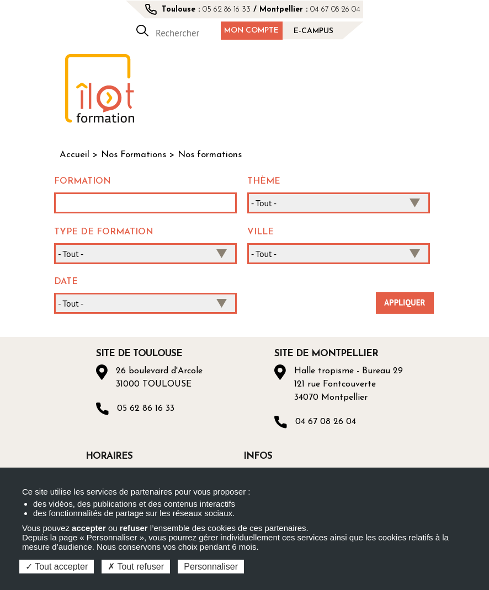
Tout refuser (136, 566)
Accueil (74, 155)
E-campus (313, 31)
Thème (263, 181)
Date (66, 281)
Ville (260, 232)
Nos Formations (133, 155)
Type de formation (103, 232)
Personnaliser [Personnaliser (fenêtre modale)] (211, 566)
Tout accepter (56, 566)
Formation (82, 181)
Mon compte (251, 30)
